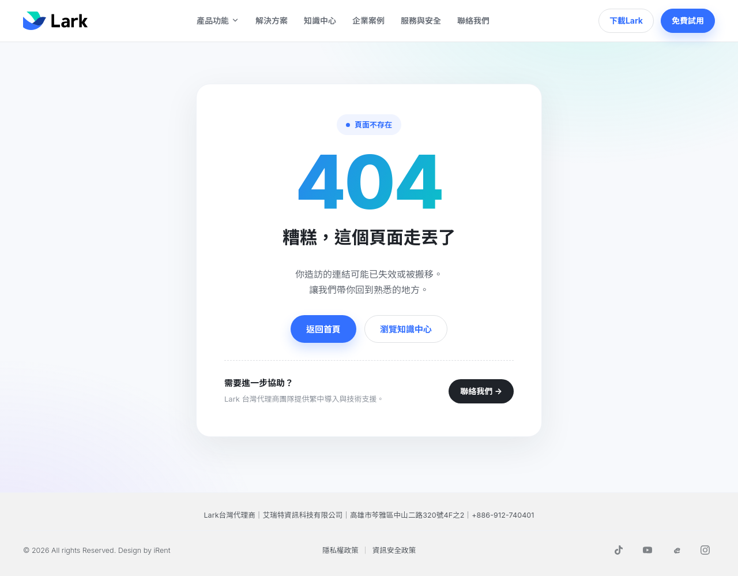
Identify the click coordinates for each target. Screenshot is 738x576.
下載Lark (626, 20)
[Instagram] (705, 550)
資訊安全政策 (394, 550)
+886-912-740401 (503, 515)
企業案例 (368, 20)
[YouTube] (647, 550)
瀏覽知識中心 (406, 329)
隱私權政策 (340, 550)
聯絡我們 (473, 20)
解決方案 (271, 20)
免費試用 (688, 20)
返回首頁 (323, 329)
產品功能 (218, 20)
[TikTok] (618, 550)
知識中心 (320, 20)
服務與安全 (421, 20)
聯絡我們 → (481, 391)
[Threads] (676, 550)
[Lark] (55, 21)
